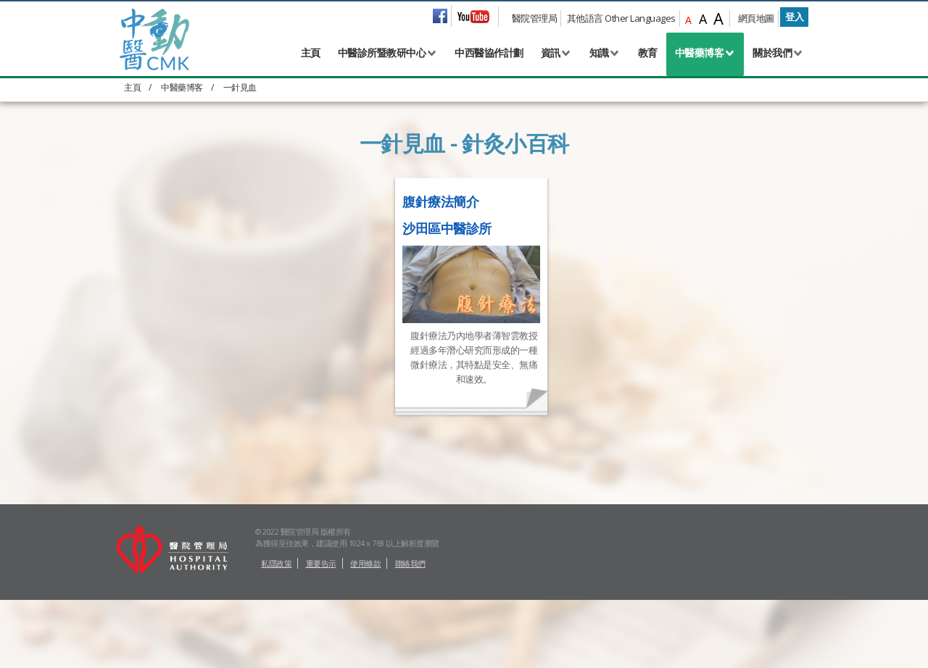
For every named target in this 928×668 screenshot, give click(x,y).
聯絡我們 (410, 563)
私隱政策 (276, 563)
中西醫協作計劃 (489, 52)
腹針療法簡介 (440, 201)
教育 (648, 52)
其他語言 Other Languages (621, 18)
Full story (419, 401)
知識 (599, 52)
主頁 (310, 52)
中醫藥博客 (699, 52)
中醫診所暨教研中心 (382, 52)
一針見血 (240, 87)
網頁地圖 (756, 18)
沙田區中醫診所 (447, 228)
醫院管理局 (535, 18)
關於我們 (772, 52)
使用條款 (365, 563)
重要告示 (321, 563)
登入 (794, 16)
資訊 (550, 52)
